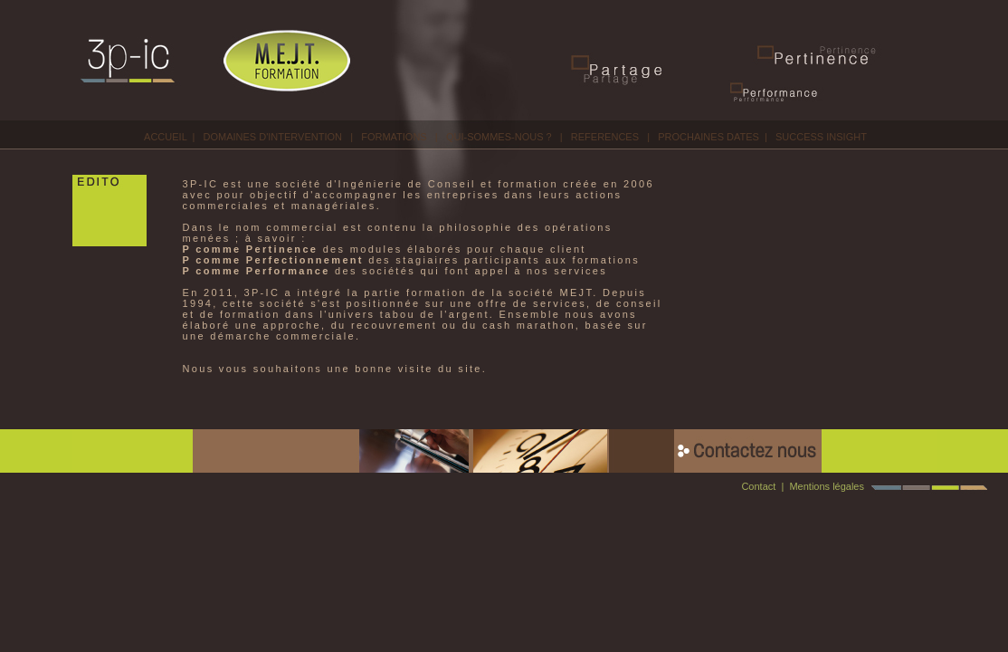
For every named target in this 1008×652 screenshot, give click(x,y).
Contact (758, 486)
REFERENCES (605, 136)
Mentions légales (826, 486)
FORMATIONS (394, 136)
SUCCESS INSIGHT (821, 136)
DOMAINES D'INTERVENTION (273, 136)
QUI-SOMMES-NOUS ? (499, 136)
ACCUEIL (165, 136)
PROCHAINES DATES (708, 136)
